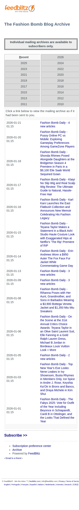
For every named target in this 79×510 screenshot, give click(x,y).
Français (24, 485)
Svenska (59, 485)
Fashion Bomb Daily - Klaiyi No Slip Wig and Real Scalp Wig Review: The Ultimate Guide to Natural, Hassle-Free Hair (57, 187)
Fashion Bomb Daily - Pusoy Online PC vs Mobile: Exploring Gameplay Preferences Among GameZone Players (57, 139)
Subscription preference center (31, 446)
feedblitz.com (34, 481)
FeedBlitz (34, 453)
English (7, 485)
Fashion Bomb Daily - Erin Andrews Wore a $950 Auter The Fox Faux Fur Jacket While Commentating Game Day (56, 258)
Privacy (62, 481)
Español (33, 485)
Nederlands (50, 485)
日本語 (75, 485)
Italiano (41, 485)
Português (16, 485)
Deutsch (68, 485)
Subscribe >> (15, 435)
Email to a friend (13, 458)
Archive (17, 449)
